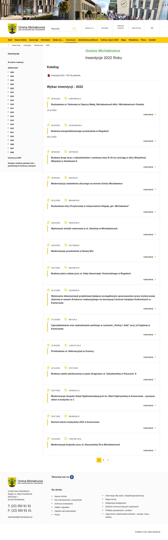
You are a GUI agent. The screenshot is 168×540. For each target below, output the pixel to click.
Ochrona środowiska (64, 503)
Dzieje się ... (58, 40)
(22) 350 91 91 (21, 506)
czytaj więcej (148, 114)
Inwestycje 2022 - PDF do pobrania (65, 75)
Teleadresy (133, 40)
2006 (12, 152)
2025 (12, 76)
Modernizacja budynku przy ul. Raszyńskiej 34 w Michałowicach (85, 444)
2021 (12, 92)
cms (145, 532)
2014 (12, 120)
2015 (12, 116)
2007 (12, 148)
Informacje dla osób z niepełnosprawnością (124, 495)
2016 (12, 112)
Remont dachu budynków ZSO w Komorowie (75, 422)
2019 (12, 100)
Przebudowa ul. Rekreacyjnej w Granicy (72, 351)
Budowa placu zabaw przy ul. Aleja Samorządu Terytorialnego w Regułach (91, 273)
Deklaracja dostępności (115, 503)
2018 (12, 104)
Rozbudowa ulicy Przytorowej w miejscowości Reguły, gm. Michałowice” (90, 206)
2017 (12, 108)
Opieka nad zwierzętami (65, 511)
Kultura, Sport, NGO (110, 40)
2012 (12, 128)
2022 (12, 88)
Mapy (123, 40)
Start (10, 40)
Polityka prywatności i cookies (118, 510)
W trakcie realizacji (15, 62)
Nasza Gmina (21, 40)
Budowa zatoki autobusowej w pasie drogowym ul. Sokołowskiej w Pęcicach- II (93, 374)
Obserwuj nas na (60, 477)
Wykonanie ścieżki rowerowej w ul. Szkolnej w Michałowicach (84, 228)
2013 (12, 124)
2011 (12, 132)
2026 (12, 72)
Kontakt (152, 40)
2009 (12, 140)
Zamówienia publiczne (88, 40)
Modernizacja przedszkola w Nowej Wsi (72, 251)
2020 (12, 96)
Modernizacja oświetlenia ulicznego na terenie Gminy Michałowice (87, 183)
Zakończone (13, 68)
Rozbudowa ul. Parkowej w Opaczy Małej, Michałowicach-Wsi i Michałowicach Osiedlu (97, 104)
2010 (12, 136)
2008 (12, 144)
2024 (12, 80)
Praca (143, 40)
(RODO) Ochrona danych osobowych (121, 506)
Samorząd (33, 40)
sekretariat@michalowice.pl (20, 517)
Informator (45, 40)
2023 (12, 84)
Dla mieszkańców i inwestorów (68, 500)
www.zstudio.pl (154, 532)
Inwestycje (71, 40)
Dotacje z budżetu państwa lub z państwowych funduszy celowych (22, 164)
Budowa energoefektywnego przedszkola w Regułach (80, 131)
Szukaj (74, 28)
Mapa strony (110, 499)
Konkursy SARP (14, 158)
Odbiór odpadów (62, 507)
